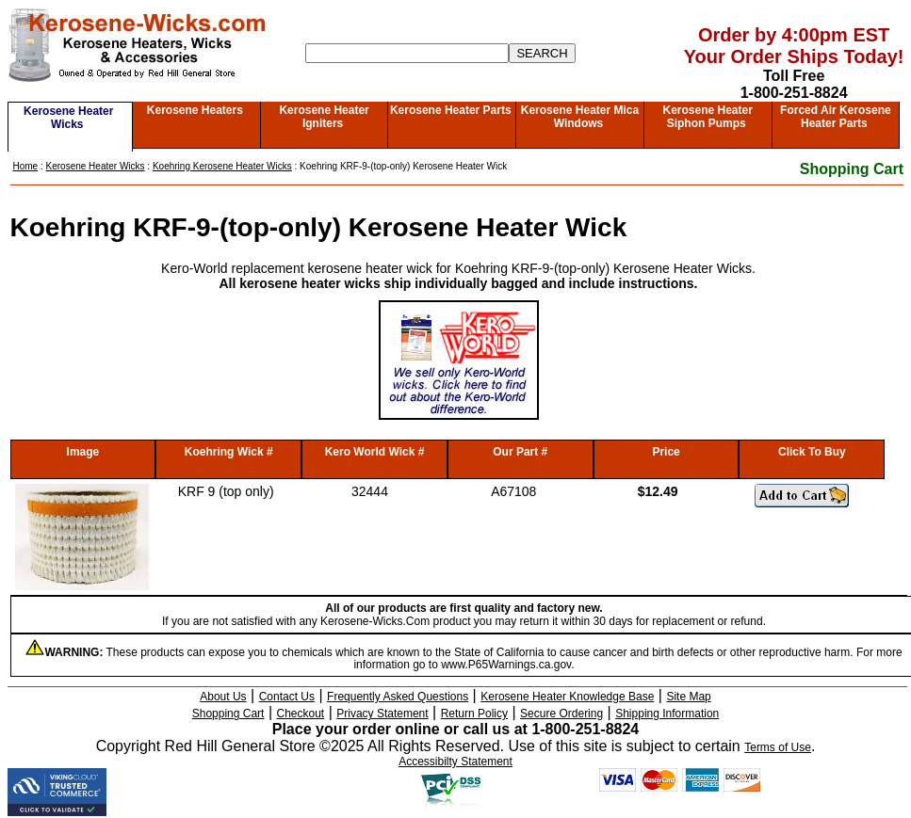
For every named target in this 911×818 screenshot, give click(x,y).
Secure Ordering (561, 713)
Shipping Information (667, 713)
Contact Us (287, 696)
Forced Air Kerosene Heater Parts (835, 117)
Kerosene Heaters (195, 110)
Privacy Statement (382, 713)
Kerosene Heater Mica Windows (580, 117)
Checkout (301, 713)
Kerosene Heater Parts (451, 110)
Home (26, 166)
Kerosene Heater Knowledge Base (567, 696)
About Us (223, 696)
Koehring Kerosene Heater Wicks (222, 166)
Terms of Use (777, 747)
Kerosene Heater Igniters (323, 117)
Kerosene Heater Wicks (68, 117)
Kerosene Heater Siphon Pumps (707, 117)
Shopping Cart (851, 169)
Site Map (688, 696)
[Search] (407, 53)
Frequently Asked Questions (397, 696)
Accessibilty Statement (455, 761)
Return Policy (474, 713)
